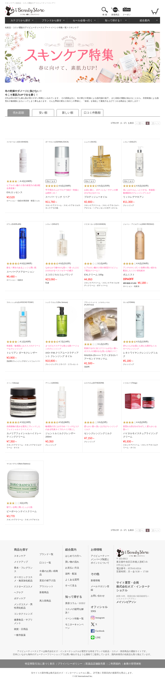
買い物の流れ (72, 562)
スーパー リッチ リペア (57, 197)
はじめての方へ (73, 556)
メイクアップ (21, 562)
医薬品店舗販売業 (95, 663)
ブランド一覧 (46, 554)
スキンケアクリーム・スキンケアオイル (61, 205)
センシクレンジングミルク (98, 433)
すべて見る (71, 585)
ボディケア (20, 598)
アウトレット (46, 586)
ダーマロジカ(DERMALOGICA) (57, 142)
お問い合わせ (98, 596)
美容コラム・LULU (75, 603)
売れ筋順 (18, 112)
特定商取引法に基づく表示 (40, 663)
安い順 (43, 112)
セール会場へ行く (83, 20)
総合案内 (145, 20)
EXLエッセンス (14, 192)
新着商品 (115, 15)
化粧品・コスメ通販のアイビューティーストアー (27, 27)
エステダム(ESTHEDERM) (94, 383)
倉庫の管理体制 (132, 663)
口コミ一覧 (45, 562)
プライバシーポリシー (70, 663)
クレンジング (128, 205)
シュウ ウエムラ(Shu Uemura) (56, 302)
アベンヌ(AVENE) (52, 383)
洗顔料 (9, 361)
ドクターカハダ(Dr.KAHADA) (17, 142)
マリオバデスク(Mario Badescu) (18, 464)
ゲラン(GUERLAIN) (14, 224)
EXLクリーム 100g (93, 274)
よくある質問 (72, 579)
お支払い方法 (72, 568)
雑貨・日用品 (21, 629)
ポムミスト (129, 274)
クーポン (127, 15)
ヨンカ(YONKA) (129, 302)
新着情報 (95, 580)
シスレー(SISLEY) (130, 142)
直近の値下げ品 (47, 580)
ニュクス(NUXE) (90, 142)
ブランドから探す (52, 20)
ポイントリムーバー (32, 361)
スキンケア (20, 556)
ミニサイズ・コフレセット (68, 364)
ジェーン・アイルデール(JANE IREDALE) (138, 224)
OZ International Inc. (84, 676)
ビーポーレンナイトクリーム (22, 511)
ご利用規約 (114, 663)
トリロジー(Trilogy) (130, 383)
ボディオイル (112, 208)
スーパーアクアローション (20, 272)
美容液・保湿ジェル (31, 201)
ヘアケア (18, 592)
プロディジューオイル (95, 197)
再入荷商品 (45, 601)
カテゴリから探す (20, 20)
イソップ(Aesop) (13, 383)
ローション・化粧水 (15, 201)
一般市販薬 (20, 635)
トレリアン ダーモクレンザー (22, 353)
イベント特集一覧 (59, 27)
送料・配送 (71, 574)
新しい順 (67, 112)
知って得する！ (113, 20)
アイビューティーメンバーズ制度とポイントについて (100, 559)
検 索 (104, 15)
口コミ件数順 (92, 112)
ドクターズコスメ (23, 586)
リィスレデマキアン (133, 197)
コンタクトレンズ (23, 614)
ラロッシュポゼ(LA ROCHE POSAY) (20, 302)
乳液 (47, 283)
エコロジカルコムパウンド (59, 274)
